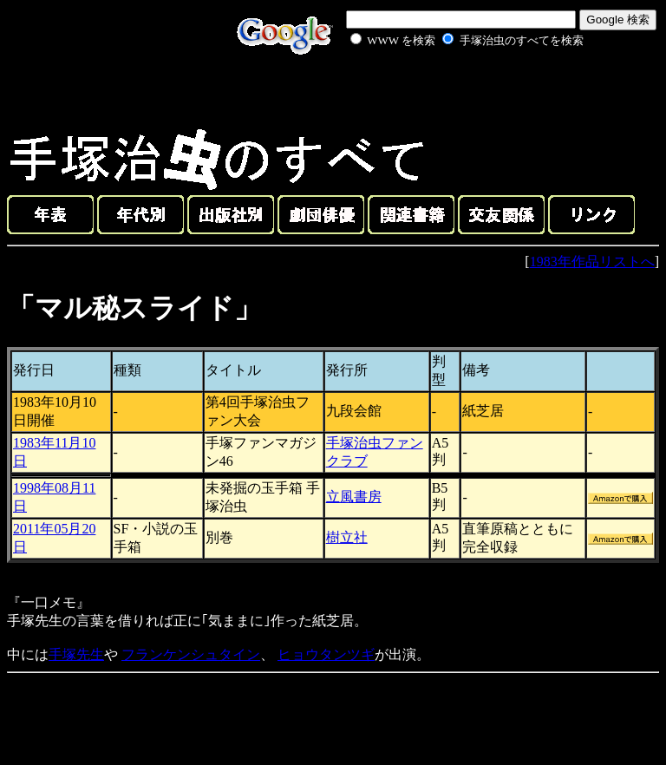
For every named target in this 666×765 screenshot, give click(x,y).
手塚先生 (76, 654)
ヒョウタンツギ (326, 654)
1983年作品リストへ (592, 261)
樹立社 (347, 537)
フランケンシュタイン (190, 654)
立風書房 (354, 496)
